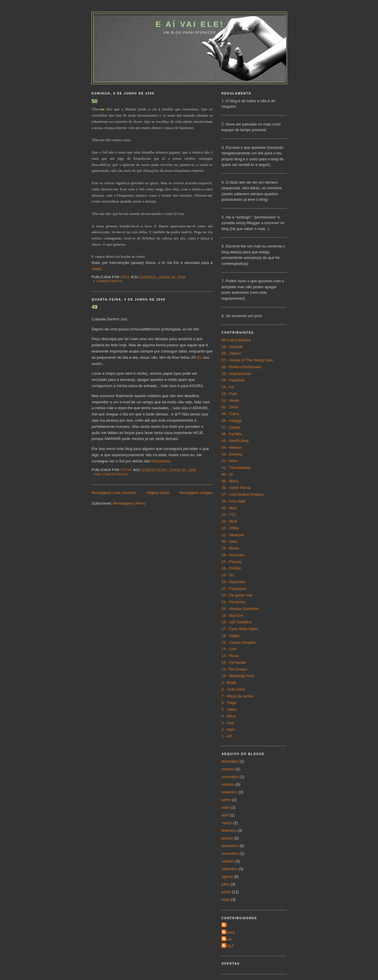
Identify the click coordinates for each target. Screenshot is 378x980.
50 (94, 101)
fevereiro (229, 830)
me (102, 109)
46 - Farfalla (231, 434)
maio (225, 807)
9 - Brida (228, 682)
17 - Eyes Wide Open (239, 629)
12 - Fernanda (233, 662)
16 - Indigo (230, 635)
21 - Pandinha (233, 602)
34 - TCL (228, 514)
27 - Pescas (231, 562)
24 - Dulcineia (233, 582)
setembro (229, 792)
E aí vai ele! (190, 24)
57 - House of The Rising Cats (247, 360)
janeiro (227, 838)
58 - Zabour (231, 353)
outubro (227, 769)
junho (226, 800)
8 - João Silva (233, 689)
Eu (199, 357)
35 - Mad (229, 508)
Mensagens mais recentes (114, 492)
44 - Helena (231, 447)
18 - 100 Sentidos (236, 622)
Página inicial (157, 492)
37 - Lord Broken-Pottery (242, 494)
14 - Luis (228, 649)
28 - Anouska (232, 555)
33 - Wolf (229, 521)
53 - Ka (227, 387)
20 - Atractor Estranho (240, 608)
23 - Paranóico (234, 588)
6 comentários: (108, 281)
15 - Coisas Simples (238, 642)
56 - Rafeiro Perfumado (241, 367)
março (226, 823)
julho (225, 884)
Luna (227, 939)
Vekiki (97, 269)
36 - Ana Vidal (233, 501)
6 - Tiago (229, 702)
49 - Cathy (230, 414)
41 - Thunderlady (235, 467)
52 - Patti (229, 394)
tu (168, 232)
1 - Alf (226, 736)
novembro (230, 776)
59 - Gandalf (232, 347)
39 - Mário (230, 481)
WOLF (228, 946)
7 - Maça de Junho (237, 696)
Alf (225, 925)
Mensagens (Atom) (129, 503)
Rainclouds (160, 461)
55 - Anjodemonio (236, 373)
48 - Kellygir (231, 420)
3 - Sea (227, 723)
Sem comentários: (111, 474)
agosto (227, 876)
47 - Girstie (230, 427)
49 (94, 307)
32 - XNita (230, 528)
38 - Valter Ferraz (236, 487)
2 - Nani (228, 729)
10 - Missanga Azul (237, 676)
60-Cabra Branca (236, 340)
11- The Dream (234, 669)
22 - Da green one (236, 595)
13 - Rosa (229, 655)
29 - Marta (230, 548)
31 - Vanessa (232, 535)
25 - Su (227, 575)
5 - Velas (229, 709)
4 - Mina (228, 716)
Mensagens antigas (196, 492)
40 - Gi (227, 474)
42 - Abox (229, 461)
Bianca (229, 932)
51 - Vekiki (230, 400)
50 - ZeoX (229, 407)
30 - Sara (229, 541)
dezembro (230, 761)
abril (225, 815)
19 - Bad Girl (232, 615)
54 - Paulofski (233, 380)
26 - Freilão (231, 568)
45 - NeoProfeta (235, 440)
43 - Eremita (231, 454)
